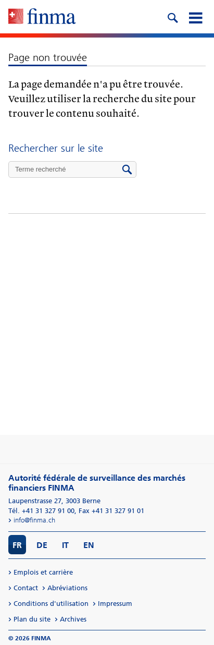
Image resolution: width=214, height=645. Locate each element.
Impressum (115, 603)
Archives (73, 619)
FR (17, 545)
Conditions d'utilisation (51, 603)
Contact (26, 588)
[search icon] (172, 16)
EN (88, 545)
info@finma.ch (34, 520)
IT (65, 545)
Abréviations (67, 588)
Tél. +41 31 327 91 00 (41, 511)
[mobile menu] (195, 16)
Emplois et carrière (43, 572)
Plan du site (32, 619)
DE (41, 545)
